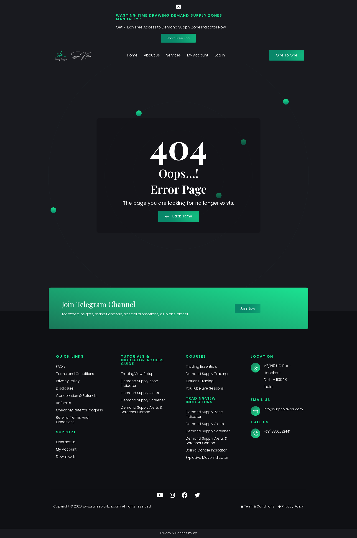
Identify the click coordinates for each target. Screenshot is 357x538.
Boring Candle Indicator (207, 450)
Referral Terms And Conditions (72, 420)
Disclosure (65, 388)
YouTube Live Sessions (205, 388)
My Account (197, 55)
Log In (220, 55)
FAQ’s (60, 366)
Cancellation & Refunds (77, 395)
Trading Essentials (201, 366)
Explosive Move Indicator (207, 457)
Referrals (63, 402)
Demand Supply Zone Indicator (140, 383)
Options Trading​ (200, 381)
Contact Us (66, 442)
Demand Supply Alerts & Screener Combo (142, 410)
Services (173, 55)
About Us (152, 55)
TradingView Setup (137, 373)
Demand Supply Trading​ (207, 373)
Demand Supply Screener (143, 400)
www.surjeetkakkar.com (102, 506)
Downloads (66, 456)
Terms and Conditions (75, 373)
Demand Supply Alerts (140, 392)
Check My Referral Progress (80, 410)
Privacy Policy (68, 381)
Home (132, 55)
